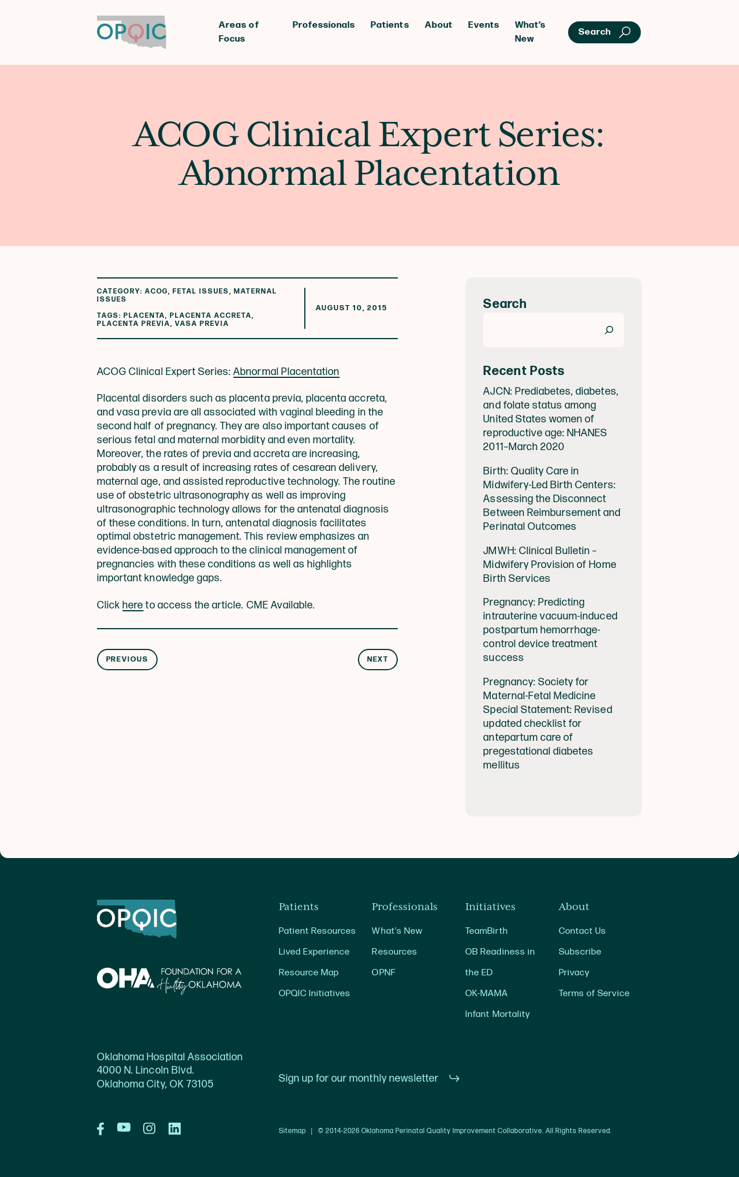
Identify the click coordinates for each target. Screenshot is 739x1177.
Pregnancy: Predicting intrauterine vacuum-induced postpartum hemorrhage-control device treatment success (550, 630)
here (132, 605)
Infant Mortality (497, 1014)
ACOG (157, 291)
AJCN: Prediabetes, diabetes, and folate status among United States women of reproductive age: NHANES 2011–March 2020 (550, 419)
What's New (397, 931)
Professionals (324, 25)
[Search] (609, 330)
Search (505, 304)
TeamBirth (486, 931)
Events (483, 25)
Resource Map (309, 972)
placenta (145, 315)
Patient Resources (318, 931)
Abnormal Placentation (286, 372)
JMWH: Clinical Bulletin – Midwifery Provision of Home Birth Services (549, 565)
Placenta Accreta (210, 315)
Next (378, 659)
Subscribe (580, 951)
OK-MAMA (486, 993)
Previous (127, 659)
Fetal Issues (201, 291)
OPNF (383, 972)
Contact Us (582, 931)
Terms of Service (594, 993)
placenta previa (133, 324)
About (439, 25)
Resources (394, 951)
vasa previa (202, 324)
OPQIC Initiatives (315, 993)
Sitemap (292, 1131)
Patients (390, 25)
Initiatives (490, 907)
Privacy (574, 972)
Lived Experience (314, 951)
